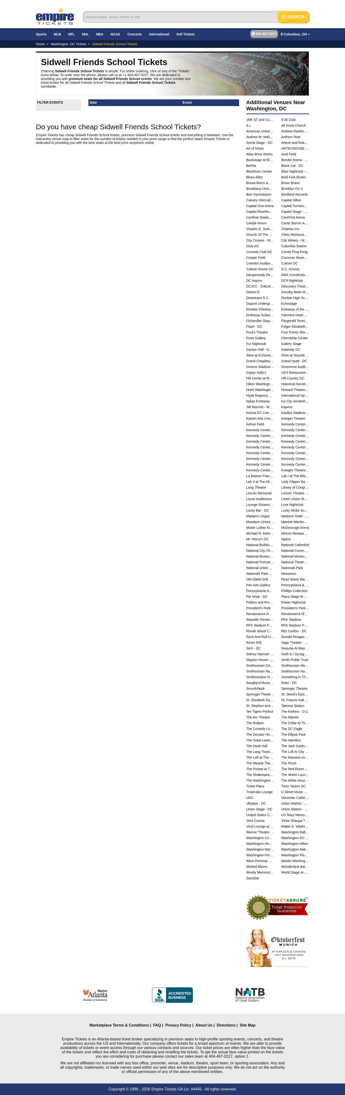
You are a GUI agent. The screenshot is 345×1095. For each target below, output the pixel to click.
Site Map (248, 1025)
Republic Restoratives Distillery (260, 619)
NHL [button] (85, 34)
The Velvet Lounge (295, 775)
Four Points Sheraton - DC (295, 332)
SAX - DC (253, 648)
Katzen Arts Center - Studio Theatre (260, 418)
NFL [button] (71, 34)
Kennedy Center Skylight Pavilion (295, 447)
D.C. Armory (290, 269)
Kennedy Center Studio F (260, 453)
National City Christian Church (260, 551)
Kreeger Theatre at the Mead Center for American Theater (295, 470)
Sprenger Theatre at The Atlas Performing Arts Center (260, 694)
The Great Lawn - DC (260, 740)
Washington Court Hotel (260, 838)
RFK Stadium (291, 619)
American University (260, 131)
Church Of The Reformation (260, 235)
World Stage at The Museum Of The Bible (295, 872)
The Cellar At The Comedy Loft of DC (295, 723)
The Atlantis (290, 717)
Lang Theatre (256, 487)
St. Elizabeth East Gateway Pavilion (260, 700)
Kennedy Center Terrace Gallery (260, 459)
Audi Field (288, 154)
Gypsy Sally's (256, 372)
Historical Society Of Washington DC (295, 384)
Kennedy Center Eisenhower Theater (295, 430)
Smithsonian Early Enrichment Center (260, 665)
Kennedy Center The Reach (295, 464)
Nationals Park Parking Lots (260, 574)
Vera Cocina (255, 821)
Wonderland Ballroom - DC (295, 867)
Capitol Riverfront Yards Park (260, 212)
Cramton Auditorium (260, 263)
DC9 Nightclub (292, 280)
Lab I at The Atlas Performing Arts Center (295, 476)
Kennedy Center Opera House (260, 441)
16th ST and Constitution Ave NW (260, 120)
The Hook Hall (257, 746)
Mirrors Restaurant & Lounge (295, 533)
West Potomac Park (260, 861)
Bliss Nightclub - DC (295, 171)
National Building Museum (260, 545)
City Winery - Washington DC (295, 240)
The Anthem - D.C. (295, 711)
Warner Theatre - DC (260, 832)
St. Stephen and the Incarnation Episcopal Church (260, 706)
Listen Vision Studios (295, 499)
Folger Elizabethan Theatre (295, 326)
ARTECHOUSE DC (295, 148)
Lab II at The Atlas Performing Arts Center (260, 482)
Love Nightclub (292, 505)
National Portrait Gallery (260, 562)
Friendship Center (294, 338)
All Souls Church (293, 125)
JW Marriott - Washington (260, 407)
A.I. (248, 125)
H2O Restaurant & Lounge (295, 372)
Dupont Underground (260, 303)
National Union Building (260, 568)
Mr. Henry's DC (257, 539)
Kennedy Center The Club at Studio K (260, 464)
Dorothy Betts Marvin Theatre (295, 292)
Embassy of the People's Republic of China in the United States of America (295, 309)
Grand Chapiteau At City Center (260, 361)
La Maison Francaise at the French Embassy (260, 476)
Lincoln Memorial (259, 493)
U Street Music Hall (295, 792)
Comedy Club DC (259, 252)
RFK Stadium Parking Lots (295, 625)
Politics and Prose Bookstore (260, 602)
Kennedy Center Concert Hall (260, 430)
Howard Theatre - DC (295, 390)
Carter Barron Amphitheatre (295, 223)
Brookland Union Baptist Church (260, 189)
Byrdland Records (294, 194)
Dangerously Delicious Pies (260, 275)
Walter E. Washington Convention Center (295, 826)
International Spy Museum (295, 395)
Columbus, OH (295, 34)
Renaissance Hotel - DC (260, 614)
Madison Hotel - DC (295, 516)
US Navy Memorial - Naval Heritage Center (295, 815)
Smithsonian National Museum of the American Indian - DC (295, 671)
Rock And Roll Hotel (260, 637)
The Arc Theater (258, 717)
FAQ (157, 1025)
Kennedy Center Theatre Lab (260, 470)
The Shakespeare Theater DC (260, 775)
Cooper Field (255, 258)
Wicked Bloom (257, 867)
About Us (204, 1025)
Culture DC (289, 263)
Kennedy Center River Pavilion (260, 447)
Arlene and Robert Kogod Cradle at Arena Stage (295, 143)
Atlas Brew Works (259, 154)
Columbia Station (294, 246)
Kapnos (287, 407)
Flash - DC (254, 326)
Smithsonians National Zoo (260, 677)
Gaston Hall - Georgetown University (260, 349)
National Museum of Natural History (295, 556)
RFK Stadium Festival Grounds (260, 625)
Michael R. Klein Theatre (260, 533)
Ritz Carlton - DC (294, 631)
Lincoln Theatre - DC (295, 493)
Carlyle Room (256, 223)
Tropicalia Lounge (259, 792)
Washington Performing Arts (260, 855)
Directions (226, 1025)
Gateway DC (290, 349)
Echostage (289, 303)
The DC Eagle (291, 729)
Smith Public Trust (294, 660)
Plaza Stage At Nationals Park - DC (295, 596)
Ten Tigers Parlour (260, 711)
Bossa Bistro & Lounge (260, 183)
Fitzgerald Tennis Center (295, 321)
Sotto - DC (289, 683)
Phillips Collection (294, 591)
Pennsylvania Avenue (260, 591)
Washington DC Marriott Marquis (295, 838)
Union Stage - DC (259, 809)
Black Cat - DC (292, 166)
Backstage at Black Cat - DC (260, 160)
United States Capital (260, 815)
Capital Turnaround (295, 206)
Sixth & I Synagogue (295, 654)
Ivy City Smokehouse (295, 401)
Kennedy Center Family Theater (260, 436)
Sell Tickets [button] (185, 34)
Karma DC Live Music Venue (260, 413)
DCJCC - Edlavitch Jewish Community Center (260, 286)
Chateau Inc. (290, 229)
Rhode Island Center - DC (260, 631)
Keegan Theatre (293, 418)
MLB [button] (57, 34)
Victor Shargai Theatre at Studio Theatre (295, 821)
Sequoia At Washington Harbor (295, 648)
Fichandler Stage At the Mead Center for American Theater (260, 321)
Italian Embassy (258, 401)
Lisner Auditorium (259, 499)
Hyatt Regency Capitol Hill (260, 395)
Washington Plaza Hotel (295, 855)
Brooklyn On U (292, 189)
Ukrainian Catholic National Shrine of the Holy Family (295, 798)
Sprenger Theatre (294, 688)
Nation (286, 539)
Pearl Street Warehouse (295, 579)
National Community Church (295, 551)
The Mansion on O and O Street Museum (295, 757)
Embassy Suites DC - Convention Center (260, 315)
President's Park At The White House (295, 608)
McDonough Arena (295, 528)
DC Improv (254, 280)
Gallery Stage (291, 344)
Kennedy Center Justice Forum (295, 436)
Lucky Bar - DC (257, 510)
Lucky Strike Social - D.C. (295, 510)
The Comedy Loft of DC (260, 729)
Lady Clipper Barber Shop (295, 482)
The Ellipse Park (293, 734)
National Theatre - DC (295, 562)
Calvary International (260, 200)
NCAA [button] (115, 34)
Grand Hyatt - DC (294, 361)
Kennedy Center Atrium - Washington (295, 424)
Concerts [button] (134, 34)
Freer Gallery (256, 338)
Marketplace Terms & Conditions (119, 1025)
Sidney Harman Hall (260, 654)
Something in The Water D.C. (295, 677)
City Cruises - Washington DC (260, 240)
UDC (249, 798)
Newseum (288, 574)
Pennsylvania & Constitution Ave (295, 585)
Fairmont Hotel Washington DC (295, 315)
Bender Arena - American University (295, 160)
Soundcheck (255, 688)
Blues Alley (254, 177)
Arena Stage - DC (259, 143)
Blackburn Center (259, 171)
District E (253, 292)
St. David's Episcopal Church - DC (295, 694)
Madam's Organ (258, 516)
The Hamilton (291, 740)
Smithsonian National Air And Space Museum (260, 671)
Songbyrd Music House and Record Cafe (260, 683)
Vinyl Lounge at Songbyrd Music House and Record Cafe (260, 826)
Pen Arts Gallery (258, 585)
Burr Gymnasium (258, 194)
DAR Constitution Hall (295, 275)
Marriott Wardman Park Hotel (295, 522)
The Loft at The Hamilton (260, 757)
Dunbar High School (295, 298)
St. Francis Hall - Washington (295, 700)
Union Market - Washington (295, 803)
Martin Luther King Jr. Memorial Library (260, 528)
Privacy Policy (178, 1025)
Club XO (252, 246)
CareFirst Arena (293, 217)
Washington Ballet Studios (295, 832)
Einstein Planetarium (260, 309)
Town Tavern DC (293, 786)
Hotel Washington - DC (260, 390)
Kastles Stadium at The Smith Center (295, 413)
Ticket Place (255, 786)
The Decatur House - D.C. (260, 734)
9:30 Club (288, 120)
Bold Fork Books (293, 177)
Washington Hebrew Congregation (260, 844)
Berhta (251, 166)
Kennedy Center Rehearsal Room (295, 441)
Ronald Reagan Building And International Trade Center (295, 637)
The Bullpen (255, 723)
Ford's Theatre (257, 332)
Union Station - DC (295, 809)
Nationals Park (292, 568)
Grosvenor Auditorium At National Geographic (295, 367)
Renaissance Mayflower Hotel (295, 614)
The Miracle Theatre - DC (260, 763)
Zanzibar (252, 878)
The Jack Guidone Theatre (295, 746)
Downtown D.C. (258, 298)
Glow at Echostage (260, 355)
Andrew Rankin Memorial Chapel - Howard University (295, 131)
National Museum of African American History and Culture (260, 556)
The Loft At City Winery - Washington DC (295, 752)
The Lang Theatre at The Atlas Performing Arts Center (260, 752)
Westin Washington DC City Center (295, 861)
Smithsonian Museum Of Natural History (295, 665)
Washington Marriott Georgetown (260, 849)
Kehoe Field (255, 424)
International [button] (159, 34)
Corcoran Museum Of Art (295, 258)
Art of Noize (255, 148)
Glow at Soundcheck (295, 355)
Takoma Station (293, 706)
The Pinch (288, 763)
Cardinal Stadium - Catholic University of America (260, 217)
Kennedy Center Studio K (295, 453)
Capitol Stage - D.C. (295, 212)
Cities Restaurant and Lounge (295, 235)
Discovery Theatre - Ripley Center (295, 286)
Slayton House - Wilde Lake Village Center (260, 660)
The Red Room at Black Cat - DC (295, 769)
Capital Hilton (291, 200)
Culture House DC (260, 269)
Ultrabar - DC (256, 803)
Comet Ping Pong (294, 252)
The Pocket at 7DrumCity (260, 769)
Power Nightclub (293, 602)
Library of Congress (295, 487)
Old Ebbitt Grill (257, 579)
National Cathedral (295, 545)
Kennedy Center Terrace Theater (295, 459)
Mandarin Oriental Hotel (260, 522)
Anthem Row (290, 137)
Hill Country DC (292, 378)
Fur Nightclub (256, 344)
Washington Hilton (294, 844)
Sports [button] (41, 34)
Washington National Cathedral (295, 849)
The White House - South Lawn (295, 780)
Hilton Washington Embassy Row (260, 384)
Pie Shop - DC (257, 596)
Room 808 (254, 642)
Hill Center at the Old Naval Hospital (260, 378)
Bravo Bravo (290, 183)
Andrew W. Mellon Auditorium (260, 137)
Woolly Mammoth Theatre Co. (260, 872)
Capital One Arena (260, 206)
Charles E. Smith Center (260, 229)
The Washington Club (260, 780)
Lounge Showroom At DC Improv (260, 505)
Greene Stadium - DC (260, 367)
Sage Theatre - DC (295, 642)
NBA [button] (99, 34)
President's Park (258, 608)
